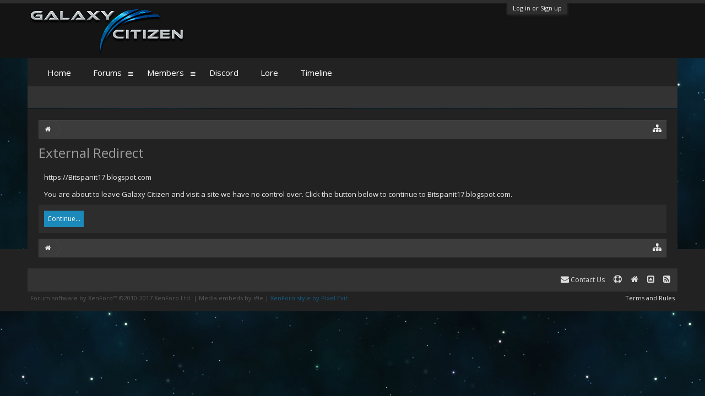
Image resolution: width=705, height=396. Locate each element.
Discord (223, 72)
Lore (269, 72)
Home (59, 72)
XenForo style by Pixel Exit (309, 298)
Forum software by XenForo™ (111, 298)
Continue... (63, 218)
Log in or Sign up (537, 8)
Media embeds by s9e (231, 298)
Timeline (316, 72)
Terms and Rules (650, 298)
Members (165, 72)
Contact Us (583, 279)
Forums (107, 72)
